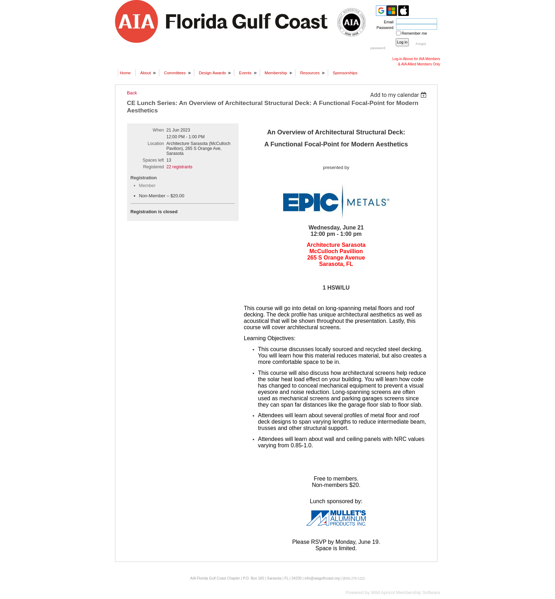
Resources (310, 73)
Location (156, 143)
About (145, 73)
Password (384, 27)
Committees (174, 73)
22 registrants (179, 166)
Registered (153, 166)
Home (125, 73)
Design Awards (212, 73)
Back (132, 92)
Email (387, 22)
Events (245, 73)
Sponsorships (345, 73)
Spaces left (153, 160)
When (158, 130)
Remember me (414, 33)
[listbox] (399, 95)
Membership (276, 73)
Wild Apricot (383, 592)
